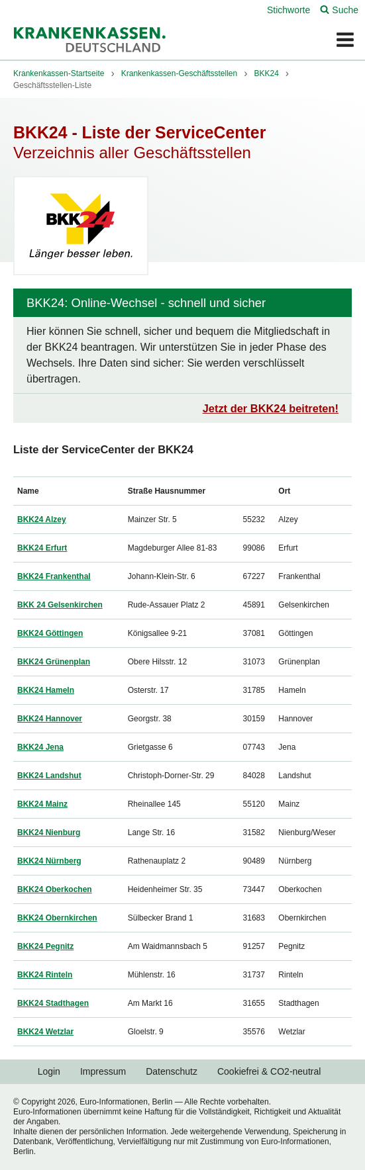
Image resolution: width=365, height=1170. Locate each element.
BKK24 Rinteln (44, 974)
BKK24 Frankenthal (54, 576)
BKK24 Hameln (45, 690)
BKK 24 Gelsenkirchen (60, 604)
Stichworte (288, 10)
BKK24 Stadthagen (53, 1003)
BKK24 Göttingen (50, 633)
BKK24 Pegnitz (45, 946)
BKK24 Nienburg (48, 832)
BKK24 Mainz (42, 804)
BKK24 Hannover (49, 718)
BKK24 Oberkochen (54, 889)
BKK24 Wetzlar (45, 1031)
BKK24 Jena (40, 747)
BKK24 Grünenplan (53, 661)
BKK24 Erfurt (42, 548)
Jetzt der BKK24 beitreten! (271, 408)
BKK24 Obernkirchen (57, 917)
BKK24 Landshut (49, 775)
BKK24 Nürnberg (49, 861)
